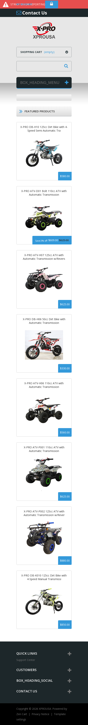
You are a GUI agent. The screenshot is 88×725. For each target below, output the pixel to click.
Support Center (25, 660)
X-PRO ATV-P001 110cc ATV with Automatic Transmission (44, 449)
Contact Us (34, 13)
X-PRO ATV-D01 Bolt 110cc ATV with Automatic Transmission (44, 192)
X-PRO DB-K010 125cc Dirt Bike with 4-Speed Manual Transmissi (44, 577)
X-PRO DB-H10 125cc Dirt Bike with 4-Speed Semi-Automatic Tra (44, 128)
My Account (24, 4)
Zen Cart (21, 714)
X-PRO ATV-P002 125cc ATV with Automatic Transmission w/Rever (44, 513)
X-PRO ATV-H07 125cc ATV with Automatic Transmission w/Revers (44, 256)
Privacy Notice (40, 714)
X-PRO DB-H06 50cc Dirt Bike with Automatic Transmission (44, 321)
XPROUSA (45, 709)
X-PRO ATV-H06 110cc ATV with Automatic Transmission (44, 385)
